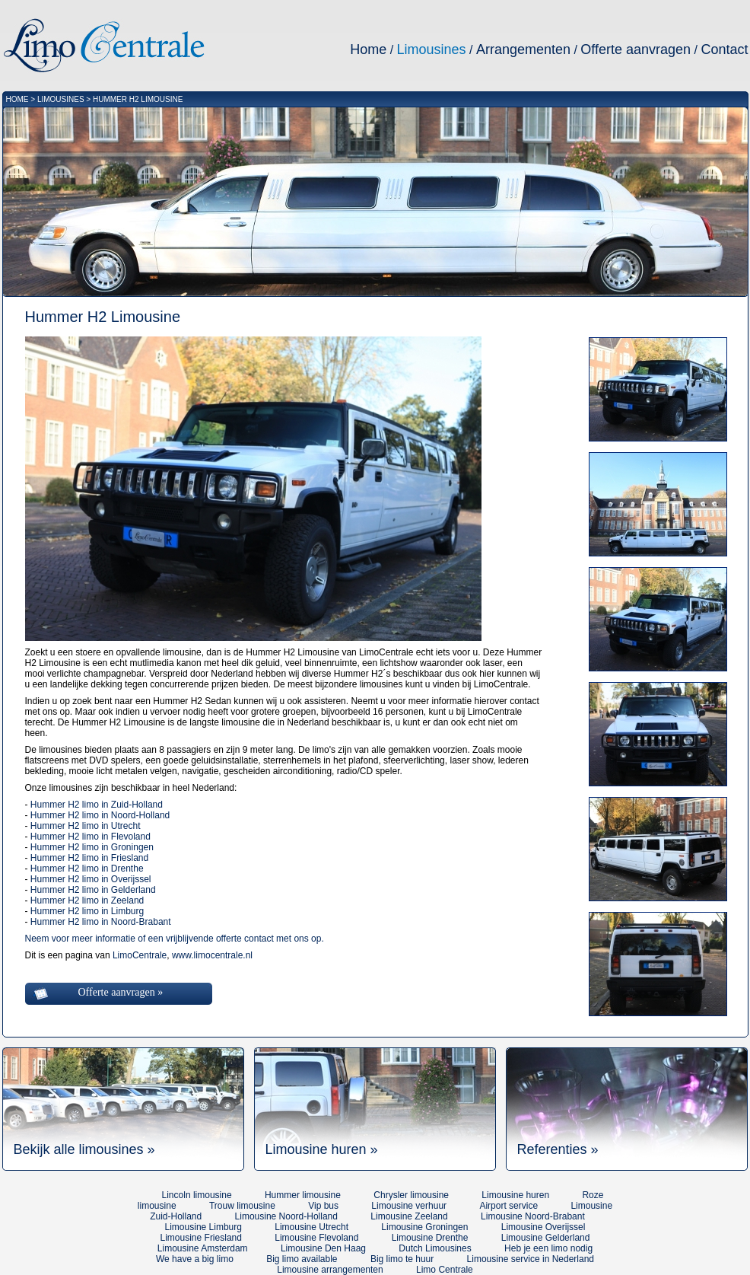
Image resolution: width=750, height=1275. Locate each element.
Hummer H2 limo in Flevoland (90, 836)
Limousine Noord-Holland (286, 1216)
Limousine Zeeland (408, 1216)
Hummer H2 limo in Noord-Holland (100, 815)
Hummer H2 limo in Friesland (89, 858)
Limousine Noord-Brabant (533, 1216)
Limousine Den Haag (323, 1248)
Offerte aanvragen (635, 49)
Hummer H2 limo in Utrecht (85, 826)
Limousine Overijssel (543, 1227)
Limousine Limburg (203, 1227)
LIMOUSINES (60, 99)
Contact (724, 49)
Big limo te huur (402, 1259)
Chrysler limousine (411, 1195)
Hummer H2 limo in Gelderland (93, 890)
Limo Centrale (444, 1269)
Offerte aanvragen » (121, 992)
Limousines (431, 49)
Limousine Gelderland (545, 1237)
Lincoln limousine (197, 1195)
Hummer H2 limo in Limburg (87, 911)
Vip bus (323, 1205)
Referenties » (558, 1149)
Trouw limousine (242, 1205)
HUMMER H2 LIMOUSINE (138, 99)
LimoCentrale (140, 955)
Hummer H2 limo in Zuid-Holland (96, 804)
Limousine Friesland (201, 1237)
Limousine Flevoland (316, 1237)
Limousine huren (515, 1195)
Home (368, 49)
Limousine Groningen (424, 1227)
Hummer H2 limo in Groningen (92, 847)
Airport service (508, 1205)
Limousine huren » (321, 1149)
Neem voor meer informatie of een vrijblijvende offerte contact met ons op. (174, 938)
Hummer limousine (303, 1195)
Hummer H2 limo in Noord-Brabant (100, 921)
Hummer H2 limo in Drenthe (87, 868)
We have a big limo (195, 1259)
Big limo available (301, 1259)
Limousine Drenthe (430, 1237)
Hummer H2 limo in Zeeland (87, 900)
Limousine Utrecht (311, 1227)
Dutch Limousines (435, 1248)
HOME (17, 99)
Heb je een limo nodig (548, 1248)
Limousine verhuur (409, 1205)
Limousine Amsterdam (202, 1248)
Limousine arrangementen (330, 1269)
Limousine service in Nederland (530, 1259)
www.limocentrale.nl (212, 955)
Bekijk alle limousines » (84, 1149)
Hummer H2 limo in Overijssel (90, 879)
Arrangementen (523, 49)
